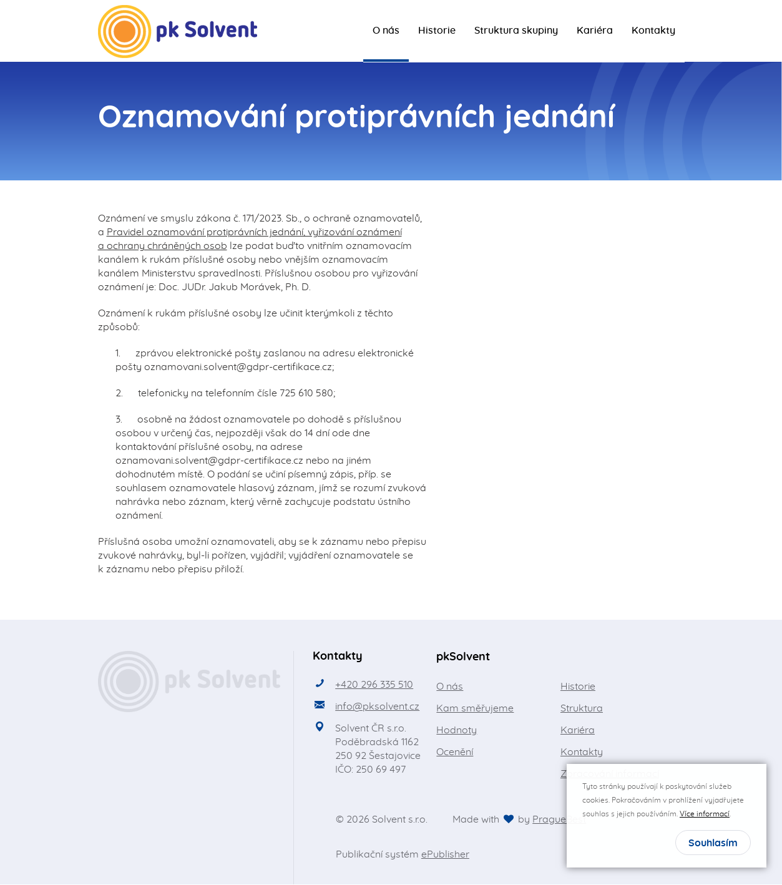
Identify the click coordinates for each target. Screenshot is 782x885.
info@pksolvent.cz (377, 707)
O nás (386, 31)
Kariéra (595, 31)
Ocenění (454, 753)
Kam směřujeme (475, 709)
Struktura (581, 709)
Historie (437, 31)
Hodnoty (456, 731)
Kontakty (653, 31)
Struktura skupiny (516, 31)
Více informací (705, 814)
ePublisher (445, 855)
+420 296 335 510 (374, 685)
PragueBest (559, 820)
